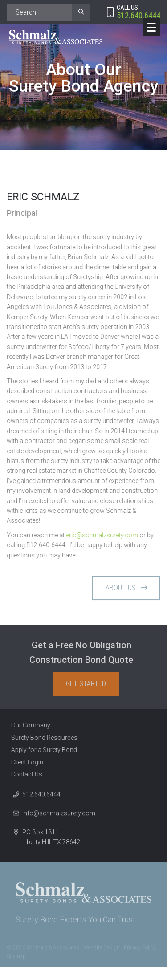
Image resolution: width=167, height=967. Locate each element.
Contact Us (24, 774)
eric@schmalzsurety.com (102, 535)
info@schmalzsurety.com (58, 815)
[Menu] (151, 27)
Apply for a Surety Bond (41, 749)
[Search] (39, 12)
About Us (126, 590)
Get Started (89, 683)
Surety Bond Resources (41, 737)
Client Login (24, 762)
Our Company (28, 725)
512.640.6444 (41, 796)
